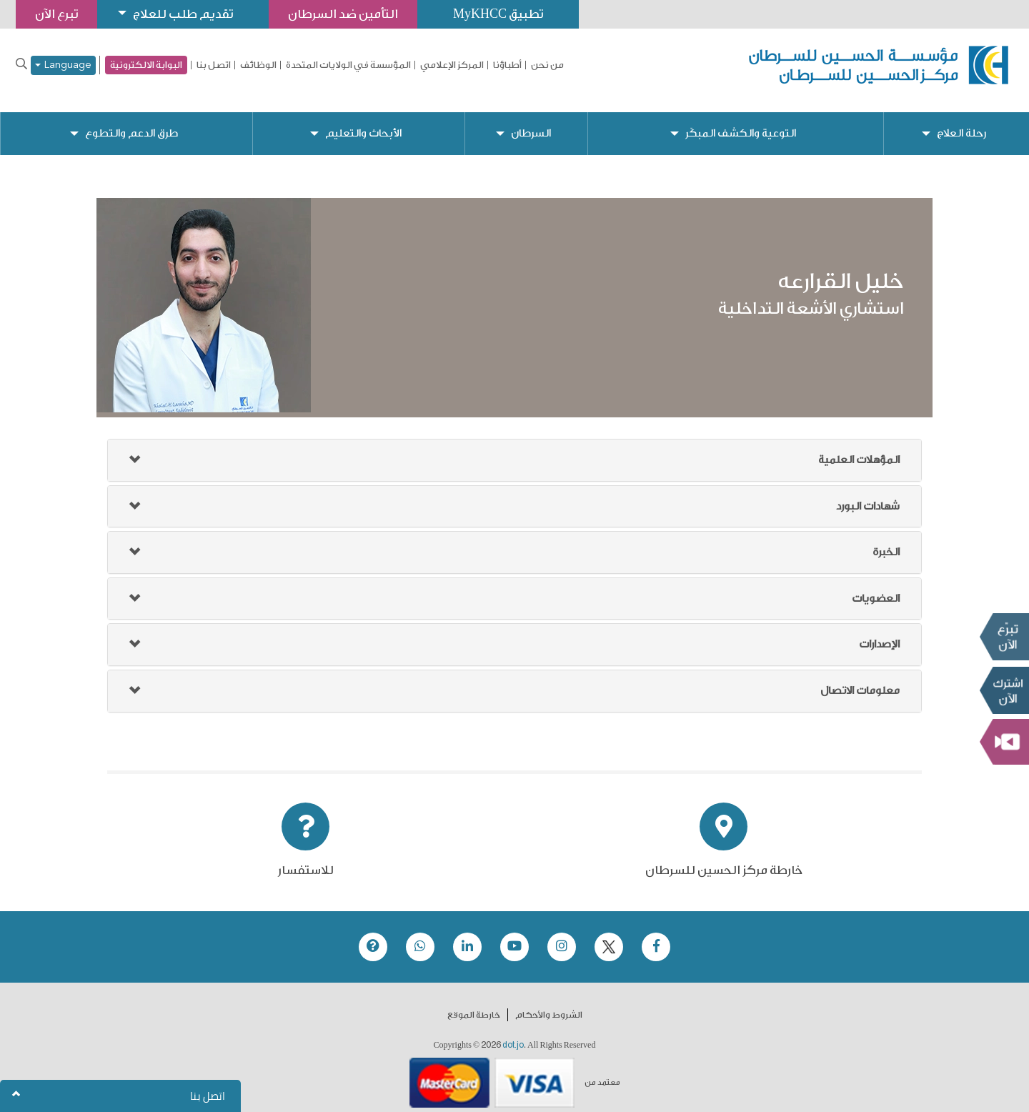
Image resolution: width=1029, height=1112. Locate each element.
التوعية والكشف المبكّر (740, 122)
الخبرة (886, 541)
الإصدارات (879, 633)
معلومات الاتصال (860, 679)
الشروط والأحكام (548, 1003)
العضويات (876, 587)
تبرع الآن (1004, 637)
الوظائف (258, 65)
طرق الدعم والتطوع (131, 122)
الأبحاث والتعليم (363, 122)
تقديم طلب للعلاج (183, 14)
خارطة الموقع (473, 1003)
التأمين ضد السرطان (343, 14)
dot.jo (513, 1033)
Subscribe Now (1004, 690)
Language (63, 65)
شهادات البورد (868, 495)
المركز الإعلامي (452, 65)
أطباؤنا (507, 65)
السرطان (531, 122)
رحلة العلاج (961, 122)
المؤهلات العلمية (859, 448)
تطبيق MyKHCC (498, 14)
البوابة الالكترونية (146, 64)
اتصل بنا (214, 65)
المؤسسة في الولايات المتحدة (348, 65)
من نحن (547, 65)
